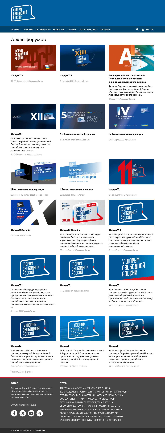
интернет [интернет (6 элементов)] (78, 409)
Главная (14, 372)
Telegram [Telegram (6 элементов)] (65, 388)
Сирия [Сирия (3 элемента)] (118, 395)
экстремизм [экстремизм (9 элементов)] (114, 420)
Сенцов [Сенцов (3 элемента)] (109, 395)
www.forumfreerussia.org (23, 404)
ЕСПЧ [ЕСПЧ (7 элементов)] (90, 391)
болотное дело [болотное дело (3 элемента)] (92, 402)
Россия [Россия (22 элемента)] (73, 395)
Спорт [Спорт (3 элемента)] (73, 398)
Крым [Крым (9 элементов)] (109, 391)
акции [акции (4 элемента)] (78, 402)
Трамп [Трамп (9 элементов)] (82, 398)
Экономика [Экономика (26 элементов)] (66, 402)
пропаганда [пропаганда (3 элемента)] (80, 416)
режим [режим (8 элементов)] (93, 416)
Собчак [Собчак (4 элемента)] (64, 398)
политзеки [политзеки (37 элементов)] (66, 416)
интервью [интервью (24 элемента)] (65, 409)
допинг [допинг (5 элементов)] (82, 405)
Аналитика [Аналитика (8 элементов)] (79, 388)
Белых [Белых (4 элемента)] (90, 388)
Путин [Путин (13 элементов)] (63, 395)
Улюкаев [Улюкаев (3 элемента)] (103, 398)
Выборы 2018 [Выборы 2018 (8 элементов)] (103, 388)
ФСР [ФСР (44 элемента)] (112, 398)
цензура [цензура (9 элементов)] (87, 420)
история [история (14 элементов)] (89, 409)
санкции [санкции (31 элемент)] (117, 416)
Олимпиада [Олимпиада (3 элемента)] (120, 391)
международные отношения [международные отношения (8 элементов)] (76, 412)
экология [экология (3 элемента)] (99, 420)
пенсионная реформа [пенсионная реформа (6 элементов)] (106, 412)
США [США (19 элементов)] (81, 395)
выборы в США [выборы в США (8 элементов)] (68, 405)
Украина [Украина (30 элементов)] (92, 398)
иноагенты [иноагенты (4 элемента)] (114, 405)
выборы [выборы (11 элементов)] (107, 402)
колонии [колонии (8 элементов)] (101, 409)
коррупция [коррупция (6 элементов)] (114, 409)
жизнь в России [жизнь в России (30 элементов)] (97, 405)
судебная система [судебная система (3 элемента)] (70, 420)
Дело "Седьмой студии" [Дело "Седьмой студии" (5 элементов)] (73, 391)
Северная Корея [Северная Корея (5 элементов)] (93, 395)
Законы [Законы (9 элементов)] (99, 391)
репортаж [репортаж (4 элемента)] (104, 416)
